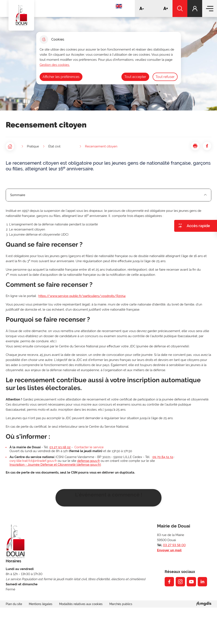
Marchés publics (120, 604)
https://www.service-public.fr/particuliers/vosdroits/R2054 (81, 296)
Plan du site (14, 604)
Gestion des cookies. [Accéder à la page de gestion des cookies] (55, 65)
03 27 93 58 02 (60, 447)
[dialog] (108, 58)
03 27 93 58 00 (174, 545)
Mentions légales (40, 604)
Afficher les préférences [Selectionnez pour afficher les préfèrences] (61, 77)
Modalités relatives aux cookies (81, 604)
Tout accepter (135, 77)
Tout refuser (165, 77)
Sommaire (108, 195)
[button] (195, 146)
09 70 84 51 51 (162, 457)
